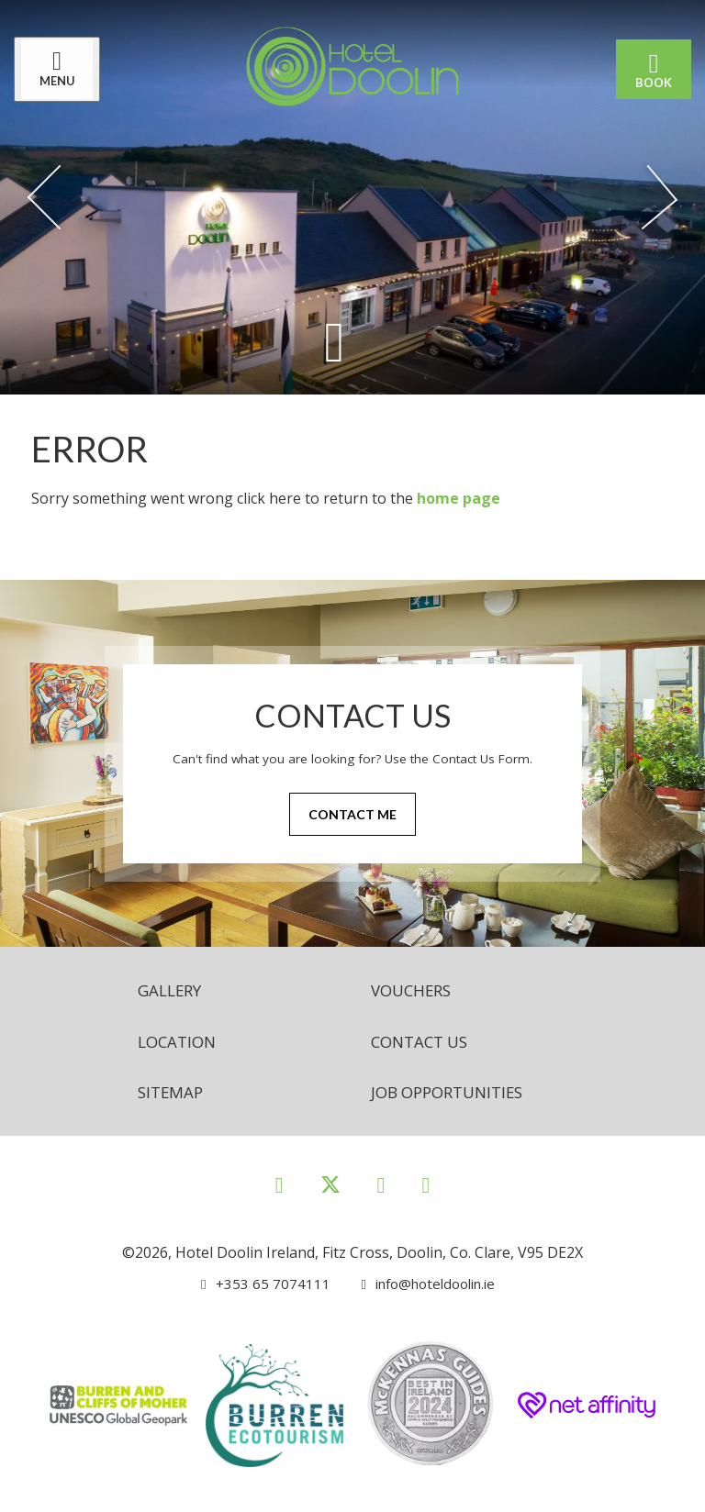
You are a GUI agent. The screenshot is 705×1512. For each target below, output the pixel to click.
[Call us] (260, 1288)
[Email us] (419, 1288)
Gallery (172, 991)
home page (458, 498)
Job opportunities (453, 1095)
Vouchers (414, 991)
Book (649, 70)
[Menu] (61, 69)
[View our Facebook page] (279, 1188)
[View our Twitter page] (330, 1197)
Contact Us (423, 1043)
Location (179, 1043)
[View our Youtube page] (425, 1188)
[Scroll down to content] (333, 341)
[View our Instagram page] (381, 1188)
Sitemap (172, 1095)
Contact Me (352, 815)
